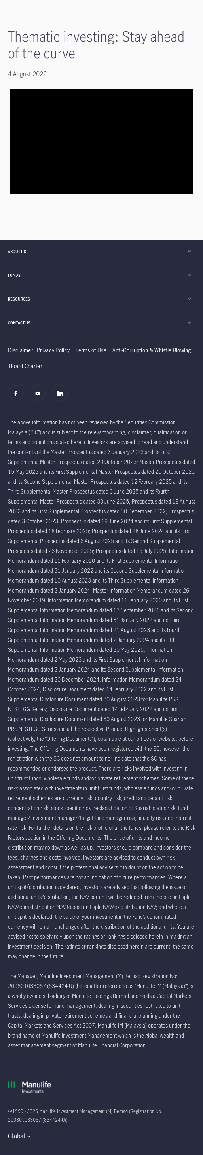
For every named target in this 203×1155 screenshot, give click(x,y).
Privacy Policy (53, 350)
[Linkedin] (62, 397)
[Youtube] (40, 397)
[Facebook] (18, 397)
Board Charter (25, 366)
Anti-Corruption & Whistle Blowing (151, 350)
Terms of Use (91, 350)
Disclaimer (20, 350)
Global (16, 1136)
